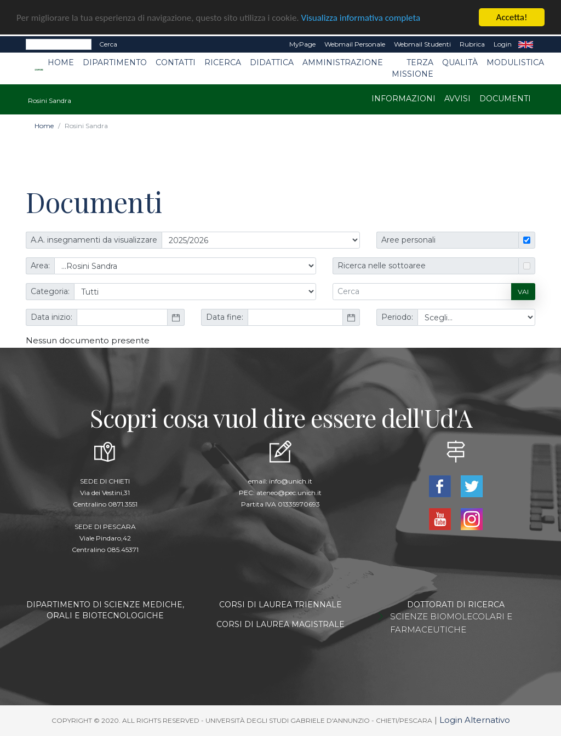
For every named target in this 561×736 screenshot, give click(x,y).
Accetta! (512, 17)
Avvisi (457, 99)
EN (525, 44)
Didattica (272, 62)
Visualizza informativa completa (361, 18)
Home (61, 62)
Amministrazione (342, 62)
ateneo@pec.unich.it (289, 492)
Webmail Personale (354, 44)
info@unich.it (290, 481)
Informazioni (403, 99)
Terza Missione (412, 68)
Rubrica (472, 44)
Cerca (108, 44)
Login (503, 44)
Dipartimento (115, 62)
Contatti (176, 62)
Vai (523, 291)
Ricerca (222, 62)
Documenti (505, 99)
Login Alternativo (474, 720)
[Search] (58, 44)
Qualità (460, 62)
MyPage (302, 44)
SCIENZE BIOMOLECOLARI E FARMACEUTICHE (451, 623)
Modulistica (515, 62)
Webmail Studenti (422, 44)
